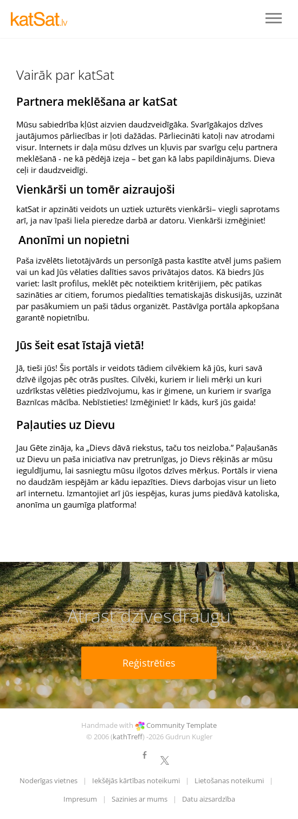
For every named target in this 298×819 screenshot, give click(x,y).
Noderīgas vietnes (48, 780)
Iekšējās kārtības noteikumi (136, 780)
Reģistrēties (149, 662)
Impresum (80, 799)
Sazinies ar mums (139, 799)
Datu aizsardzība (208, 799)
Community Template (181, 725)
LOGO (43, 19)
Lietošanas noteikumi (229, 780)
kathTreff (127, 736)
